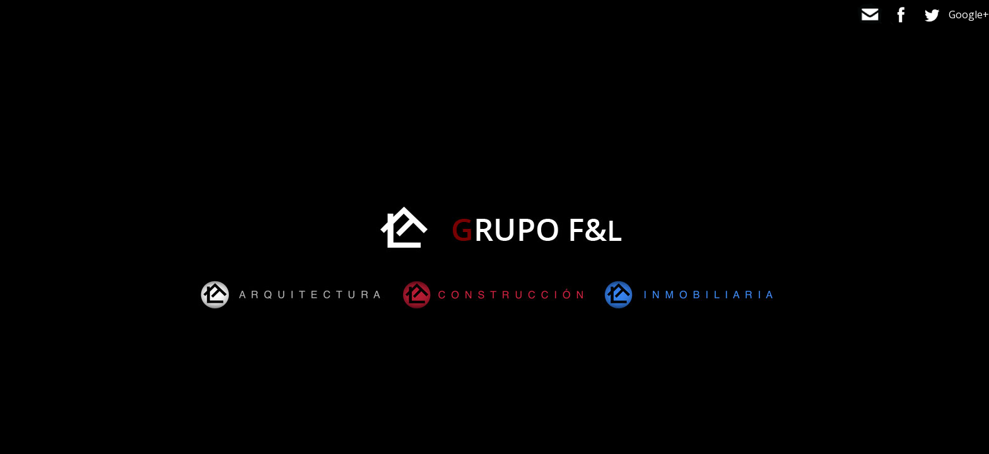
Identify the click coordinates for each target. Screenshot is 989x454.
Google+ (969, 14)
